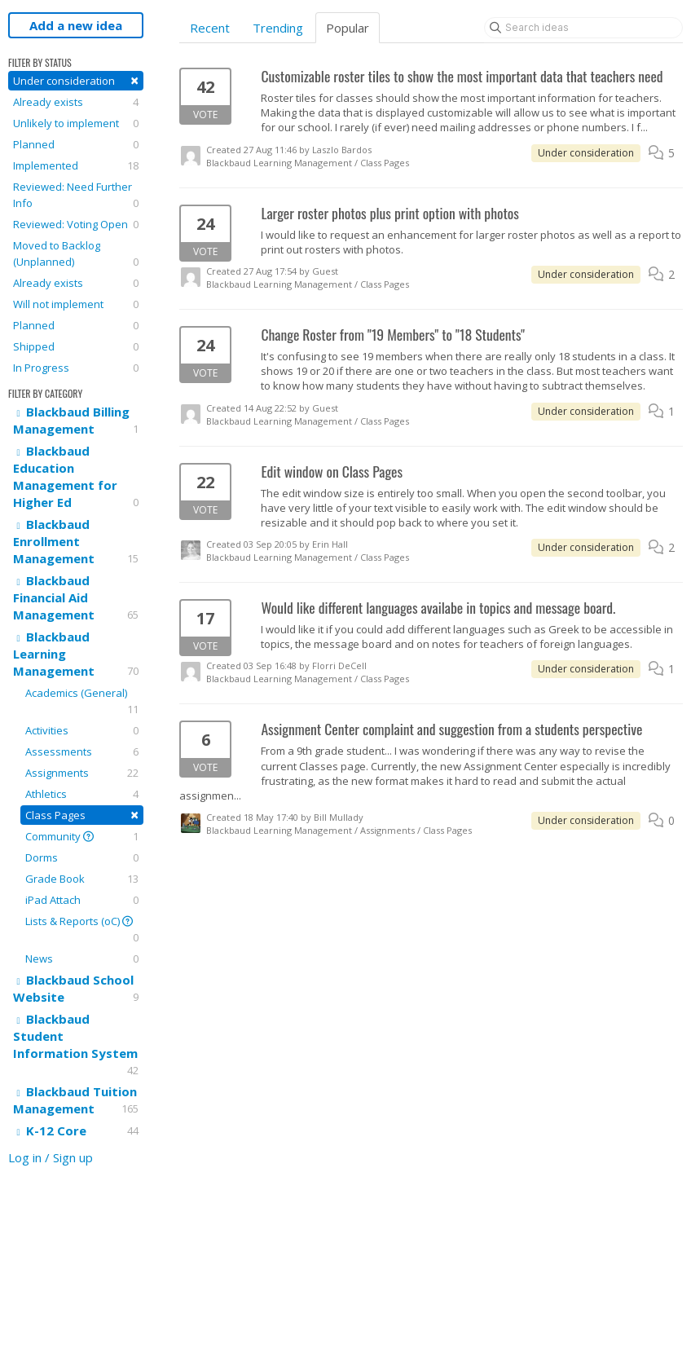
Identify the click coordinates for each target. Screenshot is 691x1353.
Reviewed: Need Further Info (76, 195)
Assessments (82, 751)
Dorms (82, 857)
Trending (278, 28)
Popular (347, 28)
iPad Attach (82, 900)
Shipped (76, 346)
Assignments (82, 773)
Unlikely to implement (76, 123)
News (82, 958)
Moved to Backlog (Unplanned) (76, 254)
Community (82, 836)
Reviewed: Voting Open (76, 224)
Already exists (76, 102)
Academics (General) (82, 701)
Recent (210, 28)
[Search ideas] (583, 27)
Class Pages (82, 814)
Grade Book (82, 878)
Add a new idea (75, 25)
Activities (82, 730)
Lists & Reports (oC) (82, 929)
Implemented (76, 165)
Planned (76, 144)
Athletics (82, 794)
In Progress (76, 367)
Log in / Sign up (50, 1157)
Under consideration (76, 80)
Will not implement (76, 304)
